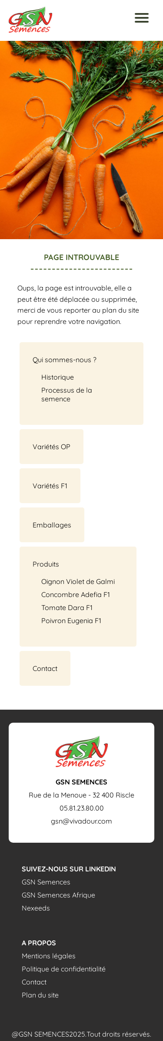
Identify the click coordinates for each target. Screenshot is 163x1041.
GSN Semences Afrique (58, 895)
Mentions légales (49, 955)
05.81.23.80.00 (82, 808)
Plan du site (40, 995)
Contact (34, 982)
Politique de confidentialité (64, 968)
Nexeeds (36, 908)
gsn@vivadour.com (81, 821)
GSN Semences (46, 882)
